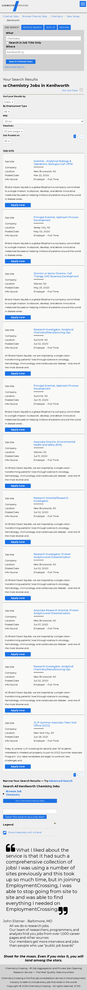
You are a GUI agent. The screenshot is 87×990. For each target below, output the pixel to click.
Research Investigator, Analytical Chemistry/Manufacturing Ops (53, 331)
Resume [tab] (64, 27)
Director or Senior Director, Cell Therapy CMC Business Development (56, 275)
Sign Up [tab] (50, 27)
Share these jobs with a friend (24, 832)
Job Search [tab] (12, 27)
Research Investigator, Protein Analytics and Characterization (52, 556)
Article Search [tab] (32, 27)
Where (10, 46)
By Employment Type (15, 106)
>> (81, 136)
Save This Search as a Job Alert (25, 816)
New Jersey (73, 16)
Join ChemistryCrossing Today (30, 800)
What (9, 33)
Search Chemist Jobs (21, 61)
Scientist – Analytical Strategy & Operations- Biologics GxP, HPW (53, 162)
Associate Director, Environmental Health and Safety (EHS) (54, 443)
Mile (5, 115)
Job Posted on (11, 135)
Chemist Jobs (10, 16)
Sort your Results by (14, 96)
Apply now (18, 205)
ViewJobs (8, 126)
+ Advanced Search (14, 66)
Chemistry (57, 16)
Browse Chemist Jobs (34, 16)
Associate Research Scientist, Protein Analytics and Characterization (56, 612)
